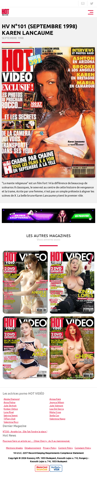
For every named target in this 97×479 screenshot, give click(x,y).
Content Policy (65, 448)
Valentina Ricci (11, 422)
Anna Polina (9, 402)
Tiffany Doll (9, 418)
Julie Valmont (56, 405)
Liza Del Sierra (57, 409)
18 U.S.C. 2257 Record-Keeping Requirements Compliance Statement (48, 453)
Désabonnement (33, 448)
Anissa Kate (55, 399)
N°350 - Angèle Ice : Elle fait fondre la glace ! (25, 431)
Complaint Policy (83, 448)
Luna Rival (9, 412)
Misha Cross (55, 412)
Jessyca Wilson (57, 402)
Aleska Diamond (11, 399)
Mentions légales (14, 448)
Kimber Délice (11, 409)
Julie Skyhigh (10, 405)
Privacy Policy (49, 448)
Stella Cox (54, 415)
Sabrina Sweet (11, 415)
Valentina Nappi (57, 418)
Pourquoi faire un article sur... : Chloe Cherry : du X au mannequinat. (36, 441)
